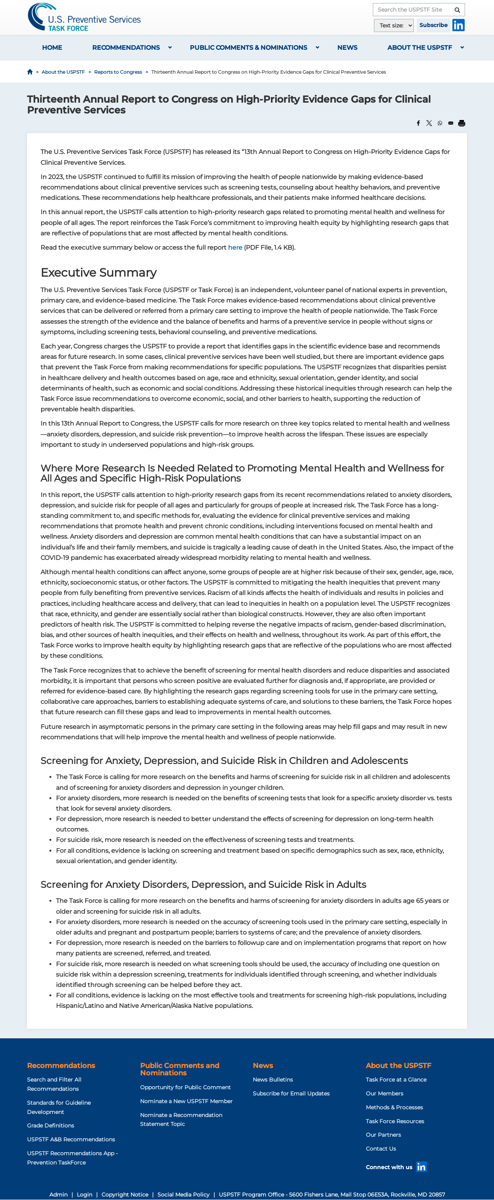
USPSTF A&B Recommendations (71, 1139)
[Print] (461, 123)
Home (52, 47)
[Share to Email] (451, 123)
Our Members (384, 1093)
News (347, 47)
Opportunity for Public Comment (185, 1087)
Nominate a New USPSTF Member (186, 1101)
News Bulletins (273, 1079)
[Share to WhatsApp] (440, 123)
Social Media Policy (183, 1194)
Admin (58, 1194)
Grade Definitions (50, 1125)
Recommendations (126, 47)
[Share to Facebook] (418, 123)
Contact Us (381, 1148)
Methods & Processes (394, 1107)
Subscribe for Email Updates (291, 1093)
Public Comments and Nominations (179, 1069)
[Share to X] (429, 123)
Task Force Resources (395, 1121)
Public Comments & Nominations (248, 47)
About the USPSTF (419, 47)
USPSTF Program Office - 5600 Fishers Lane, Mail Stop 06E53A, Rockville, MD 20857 (332, 1194)
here (235, 247)
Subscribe (434, 25)
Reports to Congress (118, 72)
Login (84, 1194)
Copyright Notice (125, 1194)
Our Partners (383, 1134)
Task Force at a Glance (396, 1079)
